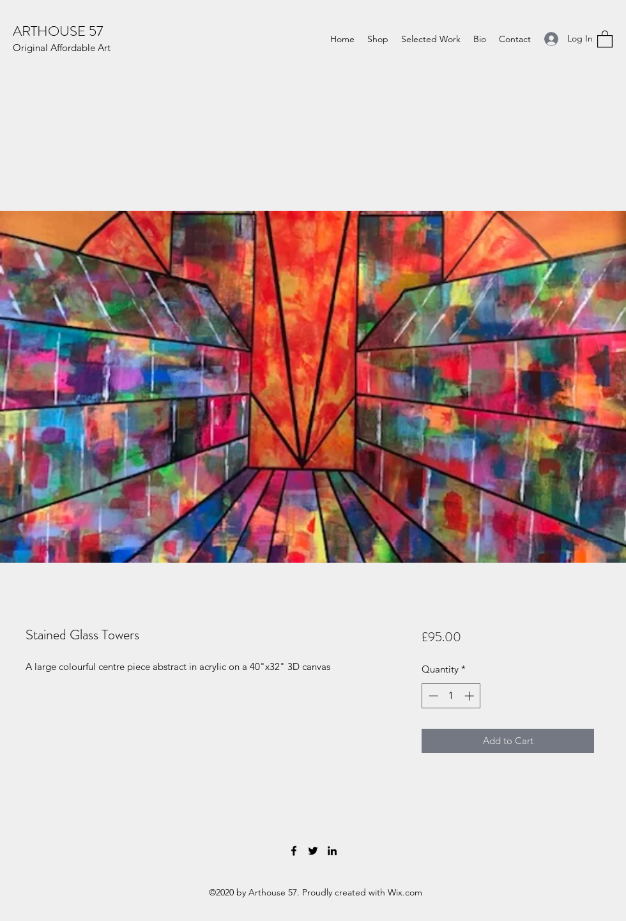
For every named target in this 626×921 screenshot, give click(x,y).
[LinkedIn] (332, 850)
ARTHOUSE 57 (58, 31)
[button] (605, 38)
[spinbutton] (451, 696)
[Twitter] (313, 850)
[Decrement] (432, 696)
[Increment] (470, 696)
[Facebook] (293, 850)
